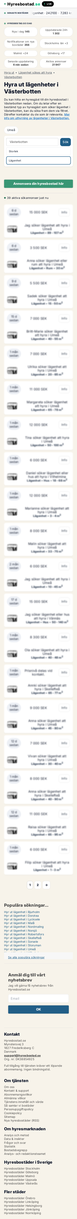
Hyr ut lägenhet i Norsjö (20, 930)
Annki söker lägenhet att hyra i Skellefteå (47, 687)
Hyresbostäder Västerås (20, 1183)
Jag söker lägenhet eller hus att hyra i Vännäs (47, 616)
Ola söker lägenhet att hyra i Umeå (47, 651)
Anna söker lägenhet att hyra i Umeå (47, 722)
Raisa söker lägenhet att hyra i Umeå (47, 828)
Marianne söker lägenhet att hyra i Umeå (47, 510)
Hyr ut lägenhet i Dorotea (21, 915)
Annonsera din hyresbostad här (38, 184)
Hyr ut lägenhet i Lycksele (22, 919)
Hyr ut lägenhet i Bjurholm (22, 912)
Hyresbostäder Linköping (21, 1201)
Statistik (9, 1146)
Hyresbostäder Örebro (19, 1198)
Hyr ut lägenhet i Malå (19, 923)
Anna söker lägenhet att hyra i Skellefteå (47, 793)
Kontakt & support (16, 1090)
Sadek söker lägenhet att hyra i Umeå (47, 297)
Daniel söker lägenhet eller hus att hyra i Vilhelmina (47, 474)
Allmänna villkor (15, 1098)
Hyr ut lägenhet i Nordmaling (24, 926)
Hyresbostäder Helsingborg (23, 1205)
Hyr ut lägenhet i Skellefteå (23, 938)
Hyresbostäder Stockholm (22, 1168)
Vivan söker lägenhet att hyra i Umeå (47, 758)
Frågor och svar (15, 1142)
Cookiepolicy (13, 1113)
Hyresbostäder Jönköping (22, 1209)
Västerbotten (13, 77)
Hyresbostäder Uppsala (20, 1179)
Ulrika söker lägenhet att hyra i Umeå (47, 368)
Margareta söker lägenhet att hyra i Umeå (47, 404)
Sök (65, 142)
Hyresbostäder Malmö (19, 1176)
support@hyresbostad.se (22, 1055)
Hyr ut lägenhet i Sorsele (21, 941)
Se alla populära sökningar (26, 957)
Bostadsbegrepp (15, 1150)
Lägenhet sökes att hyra (35, 72)
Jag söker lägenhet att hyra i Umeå (47, 227)
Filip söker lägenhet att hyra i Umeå (47, 864)
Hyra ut (9, 72)
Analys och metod (16, 1135)
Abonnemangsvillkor (18, 1094)
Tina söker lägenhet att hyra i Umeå (47, 439)
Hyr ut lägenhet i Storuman (22, 945)
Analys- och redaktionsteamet (25, 1153)
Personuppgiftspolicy (18, 1109)
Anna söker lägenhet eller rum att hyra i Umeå (47, 262)
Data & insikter (14, 1139)
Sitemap (9, 1116)
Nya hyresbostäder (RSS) (21, 1120)
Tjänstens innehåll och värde (24, 1102)
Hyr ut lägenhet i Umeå (20, 949)
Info (64, 212)
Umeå (11, 130)
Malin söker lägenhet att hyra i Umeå (47, 545)
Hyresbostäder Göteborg (21, 1172)
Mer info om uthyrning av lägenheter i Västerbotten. (37, 116)
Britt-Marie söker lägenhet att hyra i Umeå (47, 333)
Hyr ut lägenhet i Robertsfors (24, 934)
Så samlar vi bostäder (19, 1105)
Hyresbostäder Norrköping (22, 1213)
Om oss (9, 1087)
